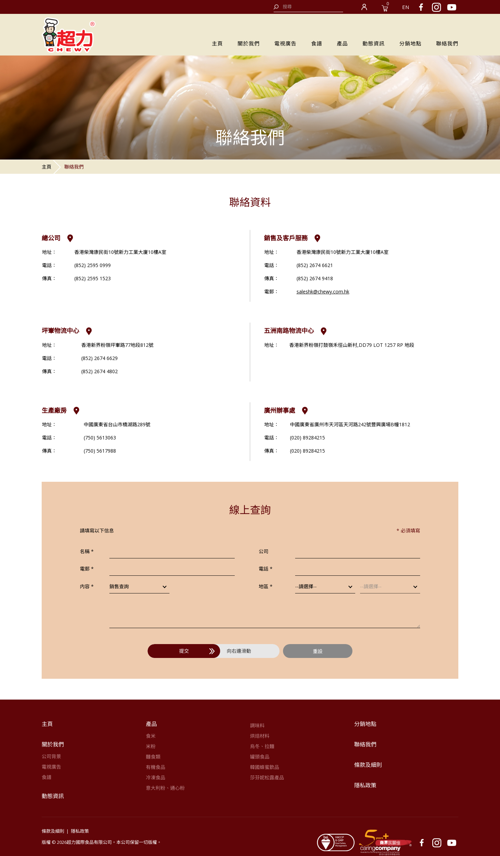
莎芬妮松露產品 (267, 777)
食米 (151, 736)
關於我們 (249, 43)
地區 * (266, 586)
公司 (263, 551)
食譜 (316, 43)
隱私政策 (365, 785)
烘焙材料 (259, 736)
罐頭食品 (259, 756)
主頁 (217, 43)
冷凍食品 (155, 777)
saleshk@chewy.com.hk (323, 291)
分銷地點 (410, 43)
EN (405, 6)
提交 (197, 651)
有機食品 (155, 767)
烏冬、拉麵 (262, 746)
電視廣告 (285, 43)
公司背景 (51, 756)
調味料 (257, 725)
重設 (318, 651)
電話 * (266, 568)
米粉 (151, 746)
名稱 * (87, 551)
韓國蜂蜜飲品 (264, 767)
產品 (342, 43)
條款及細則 (368, 765)
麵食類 (153, 756)
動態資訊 (373, 43)
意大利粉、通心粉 (165, 788)
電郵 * (87, 568)
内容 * (87, 586)
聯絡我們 (447, 43)
